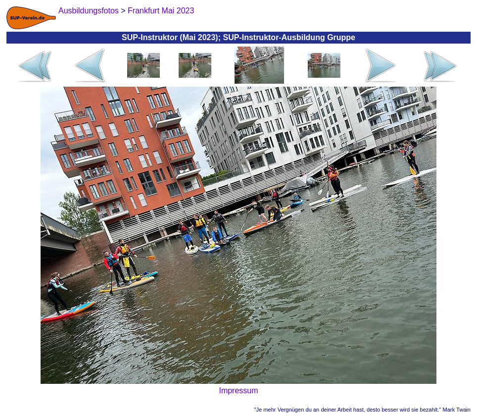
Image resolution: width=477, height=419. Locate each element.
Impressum (238, 390)
